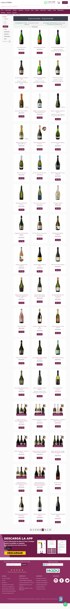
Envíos (3, 580)
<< (31, 530)
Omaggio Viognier (58, 203)
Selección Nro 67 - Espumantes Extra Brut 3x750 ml (21, 484)
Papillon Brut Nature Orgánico (57, 234)
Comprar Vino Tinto (41, 578)
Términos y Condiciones (8, 586)
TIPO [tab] (5, 29)
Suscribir (24, 564)
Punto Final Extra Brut (21, 357)
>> (50, 530)
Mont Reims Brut (21, 47)
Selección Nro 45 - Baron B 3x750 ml (21, 451)
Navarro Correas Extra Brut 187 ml (58, 111)
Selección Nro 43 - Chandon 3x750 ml (39, 420)
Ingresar (65, 2)
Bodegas (3, 12)
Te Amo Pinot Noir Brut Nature (40, 514)
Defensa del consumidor (8, 589)
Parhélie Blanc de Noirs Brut (40, 265)
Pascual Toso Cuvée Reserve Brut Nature (39, 295)
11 (45, 530)
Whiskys (15, 10)
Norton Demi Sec (21, 172)
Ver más (21, 53)
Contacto (14, 12)
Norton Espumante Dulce (39, 172)
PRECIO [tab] (5, 19)
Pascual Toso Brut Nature (57, 264)
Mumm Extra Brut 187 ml (21, 111)
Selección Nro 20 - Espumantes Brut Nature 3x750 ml (21, 421)
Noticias (9, 12)
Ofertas (37, 10)
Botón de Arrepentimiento (9, 591)
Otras (32, 10)
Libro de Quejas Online (8, 593)
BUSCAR (5, 26)
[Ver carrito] (59, 3)
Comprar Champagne (41, 582)
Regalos (49, 10)
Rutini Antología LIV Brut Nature (39, 388)
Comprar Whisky (40, 586)
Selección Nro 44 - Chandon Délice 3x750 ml (58, 420)
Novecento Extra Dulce (40, 203)
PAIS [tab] (4, 39)
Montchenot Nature (58, 77)
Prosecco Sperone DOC (58, 326)
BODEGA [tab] (6, 34)
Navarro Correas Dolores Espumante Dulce (39, 111)
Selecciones (43, 10)
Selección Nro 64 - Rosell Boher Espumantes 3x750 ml (58, 452)
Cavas (54, 10)
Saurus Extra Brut (57, 388)
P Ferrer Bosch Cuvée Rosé (40, 233)
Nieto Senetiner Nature (40, 142)
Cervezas (27, 10)
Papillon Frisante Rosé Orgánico (21, 265)
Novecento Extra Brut (21, 203)
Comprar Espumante (41, 584)
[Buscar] (68, 6)
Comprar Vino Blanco (41, 580)
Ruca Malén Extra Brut (58, 357)
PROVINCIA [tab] (6, 36)
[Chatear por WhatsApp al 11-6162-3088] (49, 2)
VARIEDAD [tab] (6, 31)
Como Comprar (6, 578)
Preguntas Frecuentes (8, 584)
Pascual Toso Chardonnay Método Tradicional (21, 295)
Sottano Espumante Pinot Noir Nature (21, 514)
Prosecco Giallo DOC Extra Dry (39, 327)
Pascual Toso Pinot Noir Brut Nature (58, 295)
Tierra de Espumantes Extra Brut (58, 514)
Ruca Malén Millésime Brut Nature (21, 388)
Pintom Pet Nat (21, 326)
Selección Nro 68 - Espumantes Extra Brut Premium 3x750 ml (40, 484)
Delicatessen (60, 10)
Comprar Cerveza (40, 589)
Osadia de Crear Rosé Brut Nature (21, 234)
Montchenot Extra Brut (40, 77)
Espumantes (8, 10)
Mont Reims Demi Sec (39, 47)
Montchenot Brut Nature (57, 47)
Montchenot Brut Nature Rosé (21, 78)
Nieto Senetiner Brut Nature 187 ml (21, 143)
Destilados (20, 10)
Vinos (2, 10)
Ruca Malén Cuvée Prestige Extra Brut (39, 358)
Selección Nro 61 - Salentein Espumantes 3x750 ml (39, 451)
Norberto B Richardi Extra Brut (57, 143)
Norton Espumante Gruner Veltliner (58, 173)
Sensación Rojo (58, 482)
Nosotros (4, 582)
